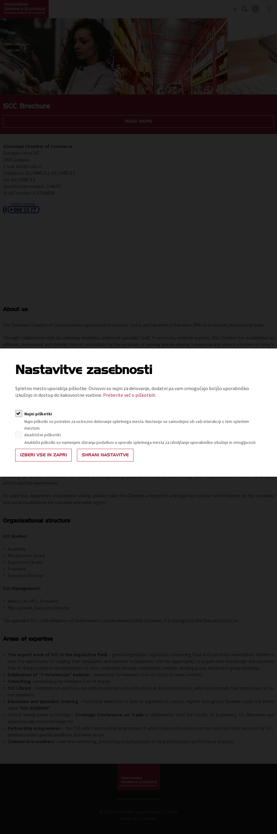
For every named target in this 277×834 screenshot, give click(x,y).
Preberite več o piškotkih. (129, 395)
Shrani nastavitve (105, 455)
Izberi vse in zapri (43, 455)
